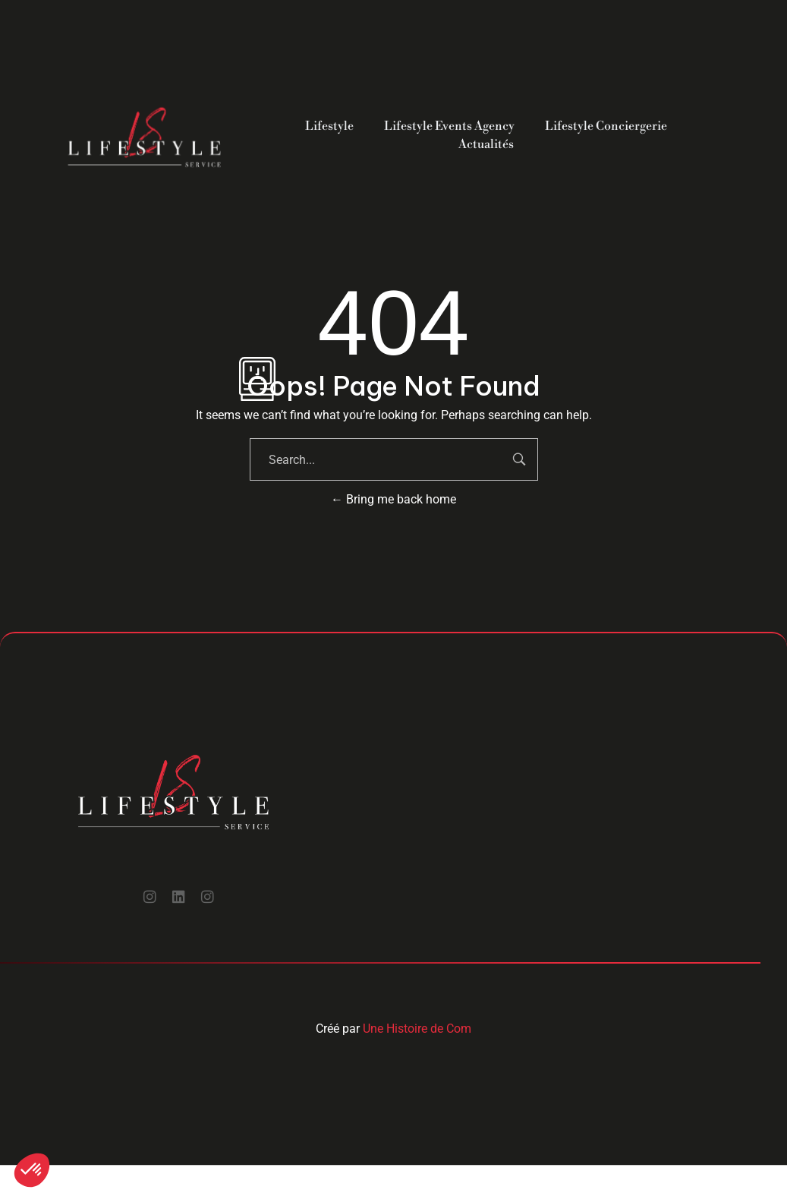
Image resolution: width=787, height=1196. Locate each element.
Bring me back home (393, 499)
